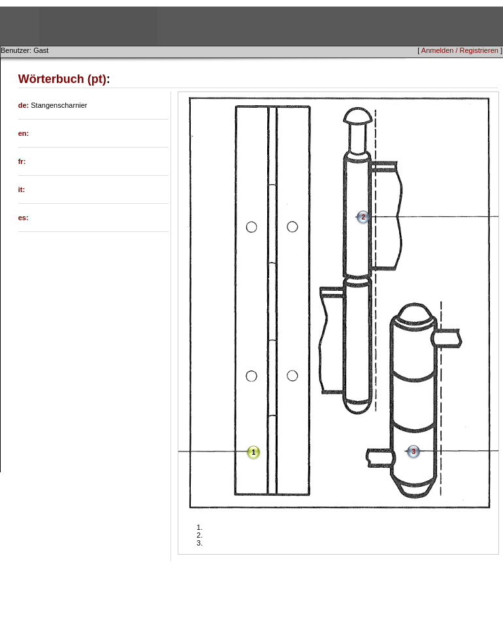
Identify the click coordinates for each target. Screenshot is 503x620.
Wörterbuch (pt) (62, 79)
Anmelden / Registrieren (459, 50)
